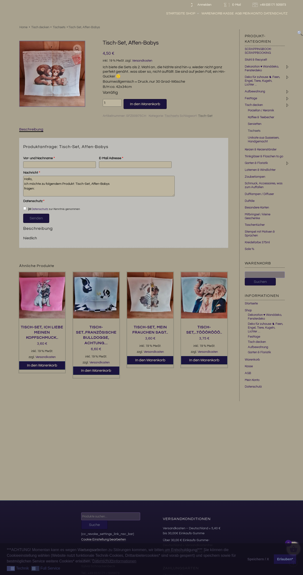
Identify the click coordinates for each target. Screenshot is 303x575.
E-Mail (232, 4)
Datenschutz (287, 14)
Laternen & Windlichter (260, 170)
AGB (249, 14)
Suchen (260, 282)
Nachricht (31, 172)
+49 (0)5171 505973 (269, 4)
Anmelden (199, 4)
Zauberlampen (255, 176)
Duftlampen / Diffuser (259, 194)
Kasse (240, 14)
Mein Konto (264, 14)
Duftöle (249, 201)
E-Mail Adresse (111, 158)
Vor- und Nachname (39, 158)
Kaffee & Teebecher (261, 117)
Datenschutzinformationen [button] (114, 561)
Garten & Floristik (256, 163)
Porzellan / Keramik (261, 110)
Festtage (251, 98)
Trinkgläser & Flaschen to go (264, 156)
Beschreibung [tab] (31, 129)
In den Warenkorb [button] (42, 365)
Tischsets (59, 27)
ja (27, 209)
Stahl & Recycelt (256, 59)
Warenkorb (223, 14)
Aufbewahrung (255, 91)
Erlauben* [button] (285, 559)
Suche (94, 525)
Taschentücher (255, 224)
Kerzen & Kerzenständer (260, 149)
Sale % (249, 249)
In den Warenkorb (145, 104)
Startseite (187, 14)
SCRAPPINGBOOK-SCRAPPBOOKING (258, 50)
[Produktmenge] (112, 103)
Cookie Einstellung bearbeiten (103, 539)
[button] (77, 49)
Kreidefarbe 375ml (257, 242)
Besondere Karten (257, 207)
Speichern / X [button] (258, 559)
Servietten (254, 124)
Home (23, 27)
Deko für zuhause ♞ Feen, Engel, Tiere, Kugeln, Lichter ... (262, 80)
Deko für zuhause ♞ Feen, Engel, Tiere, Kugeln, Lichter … (265, 327)
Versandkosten (142, 60)
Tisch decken (40, 27)
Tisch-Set (205, 116)
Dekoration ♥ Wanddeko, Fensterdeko (265, 316)
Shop (204, 14)
